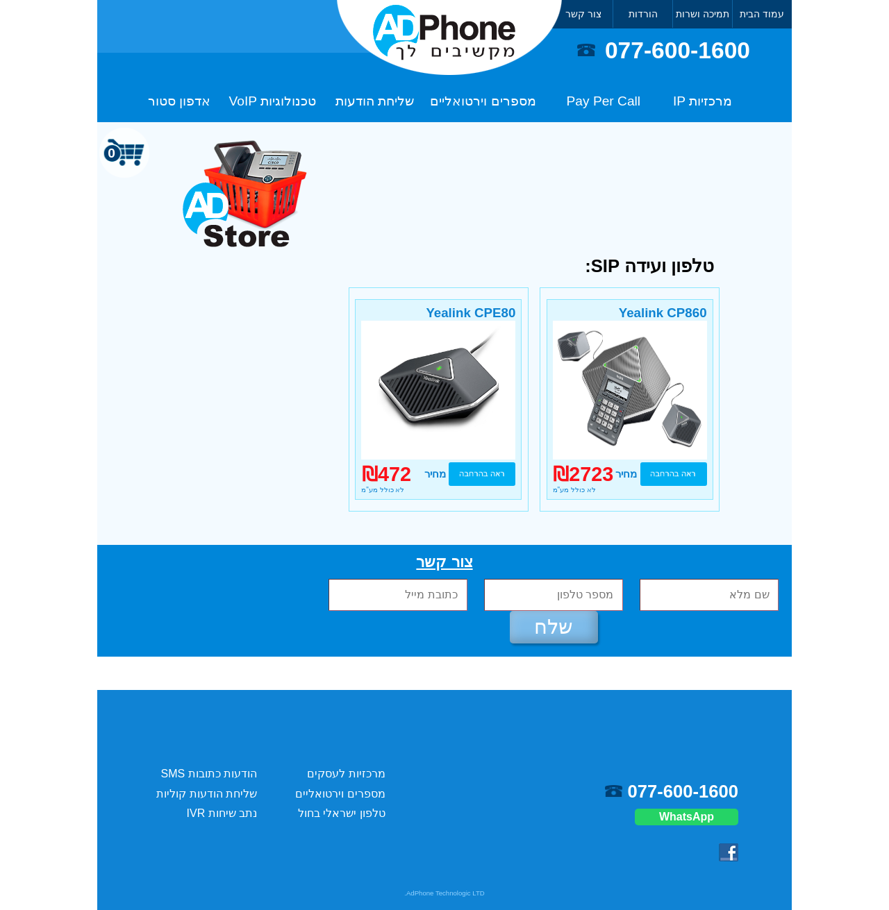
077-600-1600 (677, 50)
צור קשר (583, 13)
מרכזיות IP (702, 101)
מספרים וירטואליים (482, 101)
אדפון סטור (179, 101)
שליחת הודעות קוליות (206, 794)
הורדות (643, 13)
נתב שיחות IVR (222, 813)
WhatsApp (686, 817)
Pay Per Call (604, 101)
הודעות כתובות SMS (209, 774)
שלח (553, 627)
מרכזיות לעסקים (346, 774)
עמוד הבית (762, 13)
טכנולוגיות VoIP (273, 101)
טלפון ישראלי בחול (341, 813)
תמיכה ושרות (702, 13)
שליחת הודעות (374, 101)
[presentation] (168, 596)
